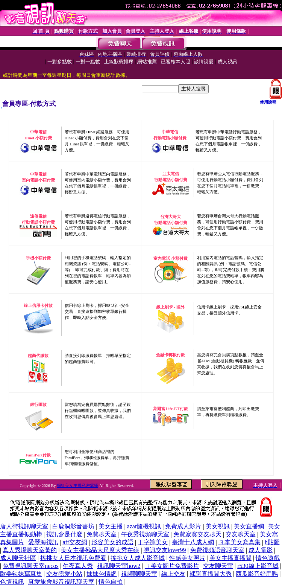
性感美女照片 (187, 558)
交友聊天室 (241, 534)
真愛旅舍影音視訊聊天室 (61, 581)
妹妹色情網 (101, 574)
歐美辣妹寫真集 (21, 574)
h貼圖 (272, 542)
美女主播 (111, 526)
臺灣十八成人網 (193, 542)
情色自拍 (111, 581)
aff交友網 (74, 542)
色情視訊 (12, 581)
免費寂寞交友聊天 (197, 534)
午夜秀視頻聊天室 (145, 534)
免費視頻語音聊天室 (217, 550)
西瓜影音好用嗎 (257, 574)
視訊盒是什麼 (64, 534)
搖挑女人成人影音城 (138, 558)
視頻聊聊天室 (139, 574)
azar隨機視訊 (144, 526)
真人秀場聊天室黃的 (30, 550)
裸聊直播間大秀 (211, 574)
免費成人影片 (183, 526)
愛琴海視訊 (43, 542)
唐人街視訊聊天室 (24, 526)
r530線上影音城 (257, 566)
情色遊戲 (268, 558)
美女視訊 (218, 526)
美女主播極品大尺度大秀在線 (100, 550)
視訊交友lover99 (165, 550)
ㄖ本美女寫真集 (239, 542)
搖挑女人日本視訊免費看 (73, 558)
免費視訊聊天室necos (30, 566)
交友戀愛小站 (64, 574)
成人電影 (261, 550)
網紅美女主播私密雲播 (77, 485)
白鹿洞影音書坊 (73, 526)
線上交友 (173, 574)
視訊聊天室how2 (119, 566)
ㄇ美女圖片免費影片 (172, 566)
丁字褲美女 (153, 542)
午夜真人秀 (78, 566)
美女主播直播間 (230, 558)
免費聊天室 (101, 534)
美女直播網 (249, 526)
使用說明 (268, 102)
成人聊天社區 (18, 558)
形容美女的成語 (112, 542)
